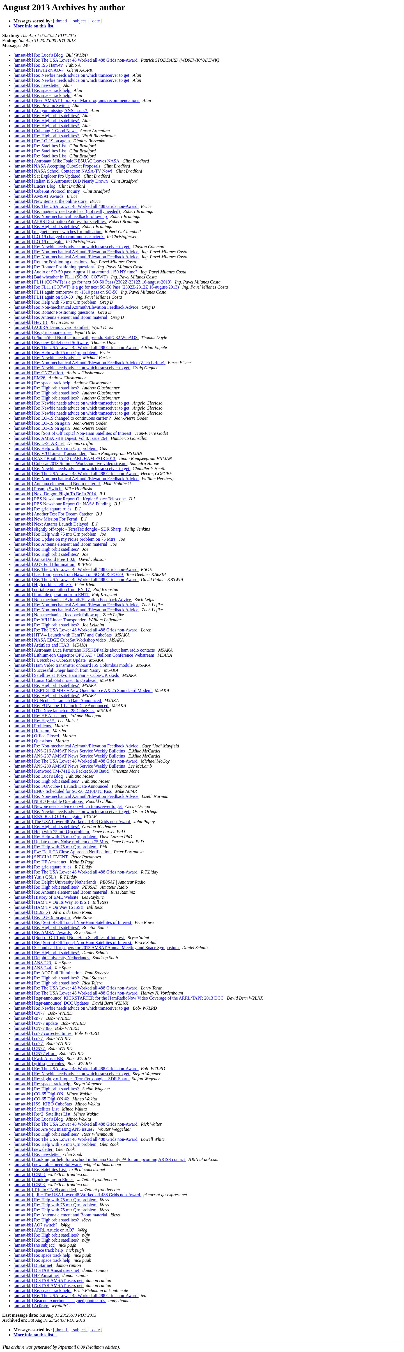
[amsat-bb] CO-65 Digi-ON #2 (41, 1099)
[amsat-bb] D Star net (33, 1265)
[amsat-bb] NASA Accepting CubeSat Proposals (57, 166)
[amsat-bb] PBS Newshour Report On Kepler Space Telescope (70, 498)
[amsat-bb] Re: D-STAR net (39, 443)
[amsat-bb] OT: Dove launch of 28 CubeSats (54, 710)
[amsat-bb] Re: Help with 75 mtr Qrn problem (55, 302)
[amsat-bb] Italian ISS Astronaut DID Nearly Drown (61, 181)
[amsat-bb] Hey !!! (30, 322)
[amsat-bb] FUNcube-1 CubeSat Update (50, 660)
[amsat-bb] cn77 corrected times (43, 1033)
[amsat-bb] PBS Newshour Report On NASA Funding (62, 503)
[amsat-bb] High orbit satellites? (43, 584)
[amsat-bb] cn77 (28, 1018)
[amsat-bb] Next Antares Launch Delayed (51, 524)
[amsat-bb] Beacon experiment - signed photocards (59, 1300)
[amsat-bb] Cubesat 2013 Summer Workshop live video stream (70, 463)
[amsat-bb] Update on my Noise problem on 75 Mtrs (61, 841)
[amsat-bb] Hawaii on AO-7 (39, 70)
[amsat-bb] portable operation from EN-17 (52, 589)
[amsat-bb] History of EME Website (46, 897)
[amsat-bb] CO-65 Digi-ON (39, 1093)
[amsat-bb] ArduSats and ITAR (41, 645)
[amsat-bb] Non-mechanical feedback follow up (57, 614)
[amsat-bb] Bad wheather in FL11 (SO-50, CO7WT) (61, 277)
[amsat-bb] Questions (33, 740)
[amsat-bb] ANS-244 (32, 967)
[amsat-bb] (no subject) (34, 1245)
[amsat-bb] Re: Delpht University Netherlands (55, 882)
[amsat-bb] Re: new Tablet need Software (51, 342)
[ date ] (96, 20)
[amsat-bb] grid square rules (39, 1063)
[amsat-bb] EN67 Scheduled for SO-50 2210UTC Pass (63, 791)
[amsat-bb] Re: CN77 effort (38, 372)
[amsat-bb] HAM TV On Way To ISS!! (49, 907)
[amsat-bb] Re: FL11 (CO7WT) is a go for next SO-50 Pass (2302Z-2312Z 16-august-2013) (96, 287)
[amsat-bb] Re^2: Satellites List (42, 1114)
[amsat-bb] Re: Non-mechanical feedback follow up (60, 216)
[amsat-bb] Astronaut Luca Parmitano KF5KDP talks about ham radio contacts (84, 650)
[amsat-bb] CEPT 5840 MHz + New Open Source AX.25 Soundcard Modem (83, 690)
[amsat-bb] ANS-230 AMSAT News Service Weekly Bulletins (69, 766)
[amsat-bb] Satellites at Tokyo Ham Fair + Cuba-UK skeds (66, 675)
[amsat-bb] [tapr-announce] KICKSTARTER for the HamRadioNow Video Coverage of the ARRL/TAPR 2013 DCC (119, 998)
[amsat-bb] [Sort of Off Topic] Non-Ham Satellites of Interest (69, 937)
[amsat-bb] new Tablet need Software (47, 1164)
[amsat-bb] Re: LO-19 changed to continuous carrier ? (62, 418)
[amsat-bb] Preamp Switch (38, 488)
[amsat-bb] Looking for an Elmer (43, 1179)
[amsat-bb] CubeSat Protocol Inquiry (47, 191)
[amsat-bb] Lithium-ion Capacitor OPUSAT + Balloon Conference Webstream (84, 655)
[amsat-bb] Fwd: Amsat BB (38, 1058)
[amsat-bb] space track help (38, 1250)
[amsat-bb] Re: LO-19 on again (42, 140)
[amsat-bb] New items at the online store (50, 201)
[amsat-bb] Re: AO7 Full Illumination (48, 972)
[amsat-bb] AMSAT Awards (39, 196)
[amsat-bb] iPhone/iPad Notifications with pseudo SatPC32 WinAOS (76, 337)
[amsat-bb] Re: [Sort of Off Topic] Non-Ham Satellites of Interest (72, 433)
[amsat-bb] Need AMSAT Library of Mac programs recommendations (76, 100)
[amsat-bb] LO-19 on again (38, 241)
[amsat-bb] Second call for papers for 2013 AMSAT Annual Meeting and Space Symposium (96, 947)
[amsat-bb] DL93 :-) (32, 912)
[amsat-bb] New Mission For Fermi (46, 519)
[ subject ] (80, 20)
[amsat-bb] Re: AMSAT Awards (42, 932)
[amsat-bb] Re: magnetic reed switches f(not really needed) (67, 211)
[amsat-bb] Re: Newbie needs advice (47, 357)
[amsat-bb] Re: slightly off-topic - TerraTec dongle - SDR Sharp (71, 1078)
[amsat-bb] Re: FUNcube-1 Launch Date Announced (61, 705)
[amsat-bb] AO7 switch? (35, 1225)
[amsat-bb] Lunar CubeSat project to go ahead (55, 680)
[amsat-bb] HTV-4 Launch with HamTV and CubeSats (63, 635)
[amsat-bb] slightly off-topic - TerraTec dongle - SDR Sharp (67, 529)
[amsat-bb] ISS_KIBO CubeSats (43, 1104)
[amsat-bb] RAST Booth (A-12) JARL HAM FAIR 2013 (64, 458)
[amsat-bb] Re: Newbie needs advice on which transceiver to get (71, 75)
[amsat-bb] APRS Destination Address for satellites (60, 221)
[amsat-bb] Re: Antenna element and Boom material (60, 317)
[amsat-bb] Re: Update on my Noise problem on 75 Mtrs (64, 539)
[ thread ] (61, 20)
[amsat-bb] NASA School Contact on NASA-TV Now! (63, 171)
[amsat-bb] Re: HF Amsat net (40, 715)
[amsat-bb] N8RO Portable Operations (48, 801)
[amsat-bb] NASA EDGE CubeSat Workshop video (60, 640)
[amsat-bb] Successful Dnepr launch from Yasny (57, 670)
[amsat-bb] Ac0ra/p (31, 1305)
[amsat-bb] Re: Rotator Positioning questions (54, 266)
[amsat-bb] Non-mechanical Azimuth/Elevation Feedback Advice (72, 599)
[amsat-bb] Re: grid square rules (42, 332)
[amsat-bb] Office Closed (36, 735)
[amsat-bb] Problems (32, 725)
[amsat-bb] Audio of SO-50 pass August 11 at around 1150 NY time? (75, 272)
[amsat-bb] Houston (31, 730)
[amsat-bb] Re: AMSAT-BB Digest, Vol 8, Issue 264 (60, 438)
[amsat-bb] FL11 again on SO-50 (43, 297)
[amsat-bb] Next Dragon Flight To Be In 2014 (55, 493)
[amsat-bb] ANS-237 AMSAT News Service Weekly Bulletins (69, 756)
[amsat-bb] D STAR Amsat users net (46, 1270)
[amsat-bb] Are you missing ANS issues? (50, 110)
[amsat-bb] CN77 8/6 (33, 1028)
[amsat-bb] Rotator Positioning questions (50, 261)
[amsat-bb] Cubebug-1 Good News (45, 130)
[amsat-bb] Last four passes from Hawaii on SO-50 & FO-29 (68, 574)
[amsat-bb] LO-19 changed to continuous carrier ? (59, 236)
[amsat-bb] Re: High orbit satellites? (46, 115)
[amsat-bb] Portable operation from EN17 (51, 594)
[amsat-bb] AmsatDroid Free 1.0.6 (44, 559)
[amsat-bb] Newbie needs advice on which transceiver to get (68, 806)
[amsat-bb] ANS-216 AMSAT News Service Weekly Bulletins (69, 751)
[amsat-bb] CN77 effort (35, 1053)
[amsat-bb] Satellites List (36, 1109)
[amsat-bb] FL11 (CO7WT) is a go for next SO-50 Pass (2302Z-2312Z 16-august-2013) (93, 282)
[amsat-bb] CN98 (29, 1174)
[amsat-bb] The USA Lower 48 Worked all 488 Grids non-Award (72, 821)
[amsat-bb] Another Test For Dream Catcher (53, 514)
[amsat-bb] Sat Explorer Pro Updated (47, 176)
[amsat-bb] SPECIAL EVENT (41, 856)
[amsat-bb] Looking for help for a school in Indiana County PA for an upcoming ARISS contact (99, 1159)
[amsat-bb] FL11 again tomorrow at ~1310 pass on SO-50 (66, 292)
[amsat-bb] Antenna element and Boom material (57, 483)
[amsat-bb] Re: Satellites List (40, 145)
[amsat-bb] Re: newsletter (37, 85)
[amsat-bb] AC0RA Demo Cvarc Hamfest (51, 327)
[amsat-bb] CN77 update (36, 1023)
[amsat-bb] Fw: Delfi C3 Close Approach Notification (62, 851)
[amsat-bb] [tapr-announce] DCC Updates (51, 1003)
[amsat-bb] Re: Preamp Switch (41, 105)
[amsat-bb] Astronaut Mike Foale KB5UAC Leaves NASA (66, 161)
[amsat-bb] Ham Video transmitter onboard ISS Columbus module (73, 665)
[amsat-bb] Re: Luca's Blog (38, 55)
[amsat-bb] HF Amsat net (36, 1275)
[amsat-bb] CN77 (29, 1013)
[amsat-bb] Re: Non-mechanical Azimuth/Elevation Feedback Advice (76, 251)
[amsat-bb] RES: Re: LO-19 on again (47, 816)
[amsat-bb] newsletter (33, 1149)
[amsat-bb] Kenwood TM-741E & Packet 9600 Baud (61, 771)
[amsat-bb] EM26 (29, 377)
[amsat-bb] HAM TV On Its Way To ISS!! (51, 902)
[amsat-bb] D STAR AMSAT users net (48, 1280)
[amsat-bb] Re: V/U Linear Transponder (50, 453)
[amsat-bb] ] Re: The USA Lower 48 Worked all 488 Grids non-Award (77, 1194)
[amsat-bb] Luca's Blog (35, 186)
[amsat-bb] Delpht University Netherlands (51, 957)
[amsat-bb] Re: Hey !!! (34, 720)
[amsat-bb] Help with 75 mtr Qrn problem (51, 831)
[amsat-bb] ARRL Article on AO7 (44, 1230)
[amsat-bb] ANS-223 (32, 962)
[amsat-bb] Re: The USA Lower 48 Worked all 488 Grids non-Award (76, 60)
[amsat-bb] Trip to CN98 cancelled (45, 1189)
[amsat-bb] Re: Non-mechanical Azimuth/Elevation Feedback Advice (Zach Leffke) (89, 362)
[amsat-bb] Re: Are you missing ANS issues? (54, 1129)
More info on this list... (35, 26)
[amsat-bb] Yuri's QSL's (35, 877)
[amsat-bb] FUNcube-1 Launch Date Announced (57, 700)
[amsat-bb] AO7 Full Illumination (44, 564)
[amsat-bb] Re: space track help (42, 90)
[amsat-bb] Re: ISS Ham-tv (38, 65)
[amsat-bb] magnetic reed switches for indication (57, 231)
